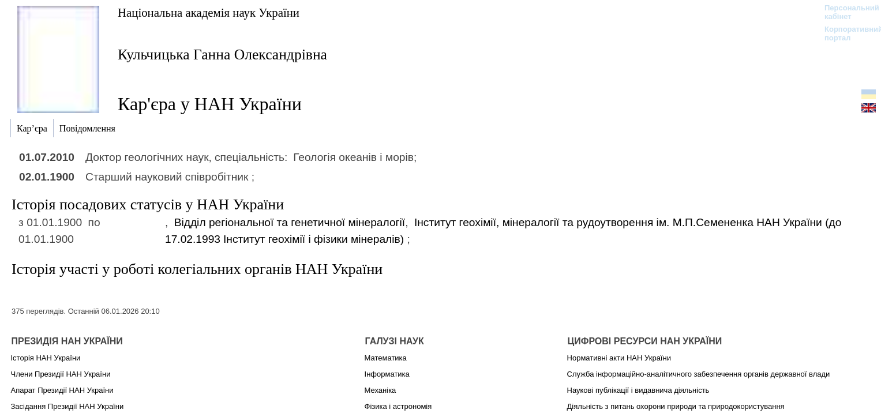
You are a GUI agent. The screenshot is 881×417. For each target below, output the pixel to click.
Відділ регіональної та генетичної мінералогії (290, 222)
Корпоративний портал (846, 33)
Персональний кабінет (846, 12)
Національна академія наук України (208, 12)
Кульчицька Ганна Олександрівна (222, 54)
